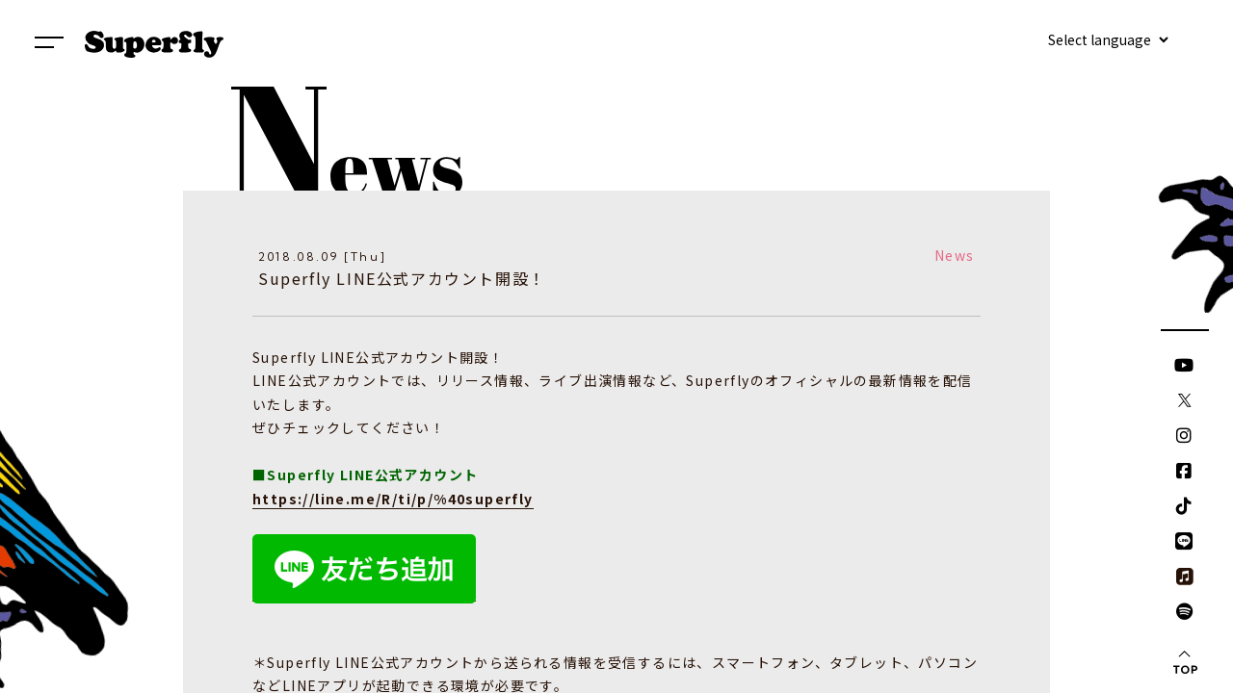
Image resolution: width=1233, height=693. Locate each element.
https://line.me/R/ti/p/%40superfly (393, 498)
